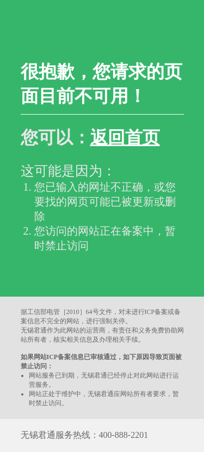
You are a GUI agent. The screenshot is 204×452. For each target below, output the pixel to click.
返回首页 (125, 137)
